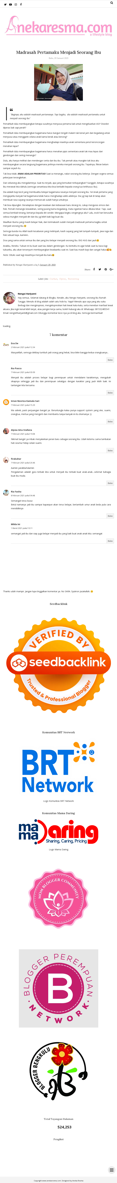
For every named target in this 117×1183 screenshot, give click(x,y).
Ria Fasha (16, 491)
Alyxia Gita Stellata (21, 430)
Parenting (73, 278)
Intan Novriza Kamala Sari (25, 401)
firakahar (16, 458)
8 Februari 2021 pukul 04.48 (23, 495)
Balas (110, 360)
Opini (62, 278)
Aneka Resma (77, 1180)
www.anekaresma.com (51, 1180)
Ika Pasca (16, 368)
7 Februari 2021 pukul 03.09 (23, 372)
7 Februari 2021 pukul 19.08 (23, 434)
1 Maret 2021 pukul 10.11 (22, 528)
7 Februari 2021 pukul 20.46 (23, 462)
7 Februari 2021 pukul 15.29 (23, 405)
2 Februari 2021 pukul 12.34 (23, 347)
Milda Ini (15, 524)
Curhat (53, 278)
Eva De (14, 343)
